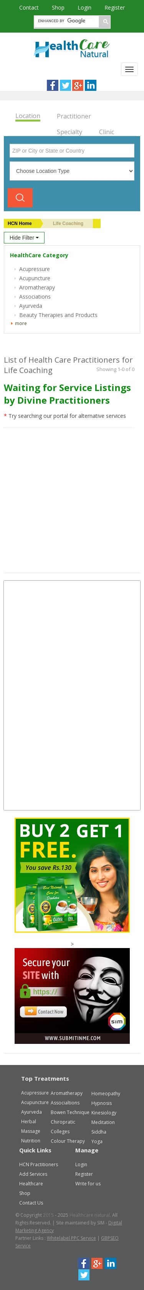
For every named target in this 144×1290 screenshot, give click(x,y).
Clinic (106, 132)
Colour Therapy (68, 1141)
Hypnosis (101, 1103)
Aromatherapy (67, 1093)
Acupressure (35, 1093)
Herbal (28, 1121)
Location (27, 116)
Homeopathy (105, 1093)
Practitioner (74, 116)
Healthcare (31, 1183)
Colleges (60, 1131)
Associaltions (65, 1102)
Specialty (69, 132)
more (21, 323)
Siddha (98, 1132)
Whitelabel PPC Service (71, 1238)
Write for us (88, 1183)
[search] (66, 21)
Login (85, 7)
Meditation (103, 1122)
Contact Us (31, 1203)
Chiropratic (63, 1122)
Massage (30, 1131)
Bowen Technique (70, 1112)
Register (114, 7)
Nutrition (30, 1140)
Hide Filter (24, 238)
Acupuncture (35, 1102)
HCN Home (20, 223)
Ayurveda (31, 1112)
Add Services (33, 1174)
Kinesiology (103, 1112)
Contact (29, 7)
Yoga (97, 1141)
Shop (59, 7)
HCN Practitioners (38, 1164)
